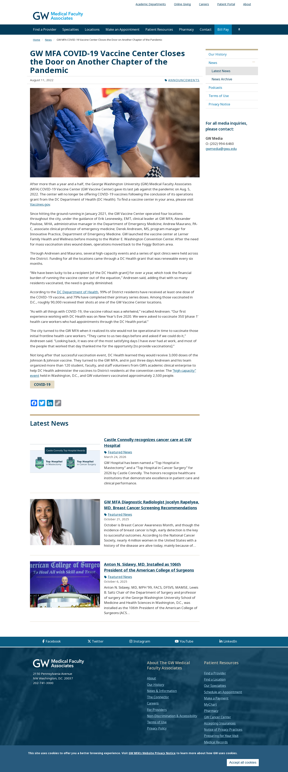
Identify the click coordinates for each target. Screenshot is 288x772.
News (48, 39)
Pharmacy (186, 29)
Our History (218, 54)
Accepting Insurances (220, 723)
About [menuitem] (247, 4)
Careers (153, 703)
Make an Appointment (122, 29)
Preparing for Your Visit (221, 736)
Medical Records (216, 742)
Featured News (120, 452)
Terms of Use (219, 96)
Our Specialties (215, 686)
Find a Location (215, 679)
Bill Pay (223, 29)
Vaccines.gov (40, 204)
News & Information (162, 691)
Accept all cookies (242, 762)
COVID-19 (42, 384)
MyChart (210, 704)
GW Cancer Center (217, 717)
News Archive (222, 79)
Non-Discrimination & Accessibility (172, 716)
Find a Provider (44, 29)
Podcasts (215, 87)
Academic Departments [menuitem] (151, 4)
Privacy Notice (219, 104)
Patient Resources (159, 29)
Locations (92, 29)
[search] (239, 29)
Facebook (53, 641)
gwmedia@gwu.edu (221, 148)
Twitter (98, 641)
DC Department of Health (77, 292)
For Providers (157, 710)
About (151, 678)
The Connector (158, 697)
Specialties (70, 29)
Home (36, 39)
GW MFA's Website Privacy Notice (152, 753)
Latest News (221, 71)
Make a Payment (216, 698)
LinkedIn (230, 641)
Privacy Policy (157, 728)
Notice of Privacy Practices (223, 730)
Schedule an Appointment (223, 692)
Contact (205, 29)
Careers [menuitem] (204, 4)
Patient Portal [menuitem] (226, 4)
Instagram (141, 641)
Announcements (183, 80)
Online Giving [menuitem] (182, 4)
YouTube (186, 641)
